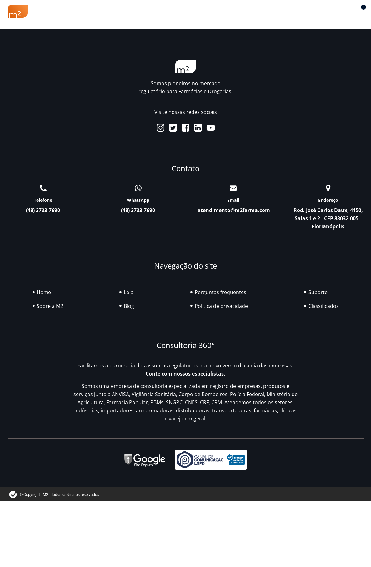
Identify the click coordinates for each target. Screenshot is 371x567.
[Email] (233, 188)
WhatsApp (138, 200)
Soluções (190, 11)
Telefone (43, 200)
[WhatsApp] (138, 188)
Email (233, 200)
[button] (345, 10)
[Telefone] (43, 188)
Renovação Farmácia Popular (129, 11)
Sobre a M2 (66, 11)
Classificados (258, 11)
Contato (310, 11)
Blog (222, 11)
